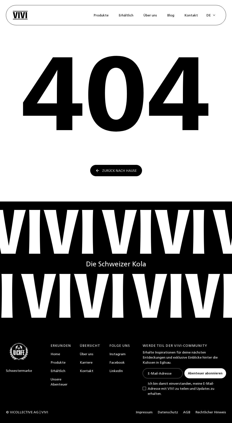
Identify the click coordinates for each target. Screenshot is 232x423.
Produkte (58, 362)
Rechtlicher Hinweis (210, 412)
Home (55, 354)
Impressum (144, 412)
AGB (186, 412)
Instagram (117, 354)
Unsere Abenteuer (59, 381)
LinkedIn (116, 371)
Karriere (86, 362)
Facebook (117, 362)
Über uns (86, 354)
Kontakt (86, 371)
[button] (211, 15)
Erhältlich (58, 371)
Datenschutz (168, 412)
